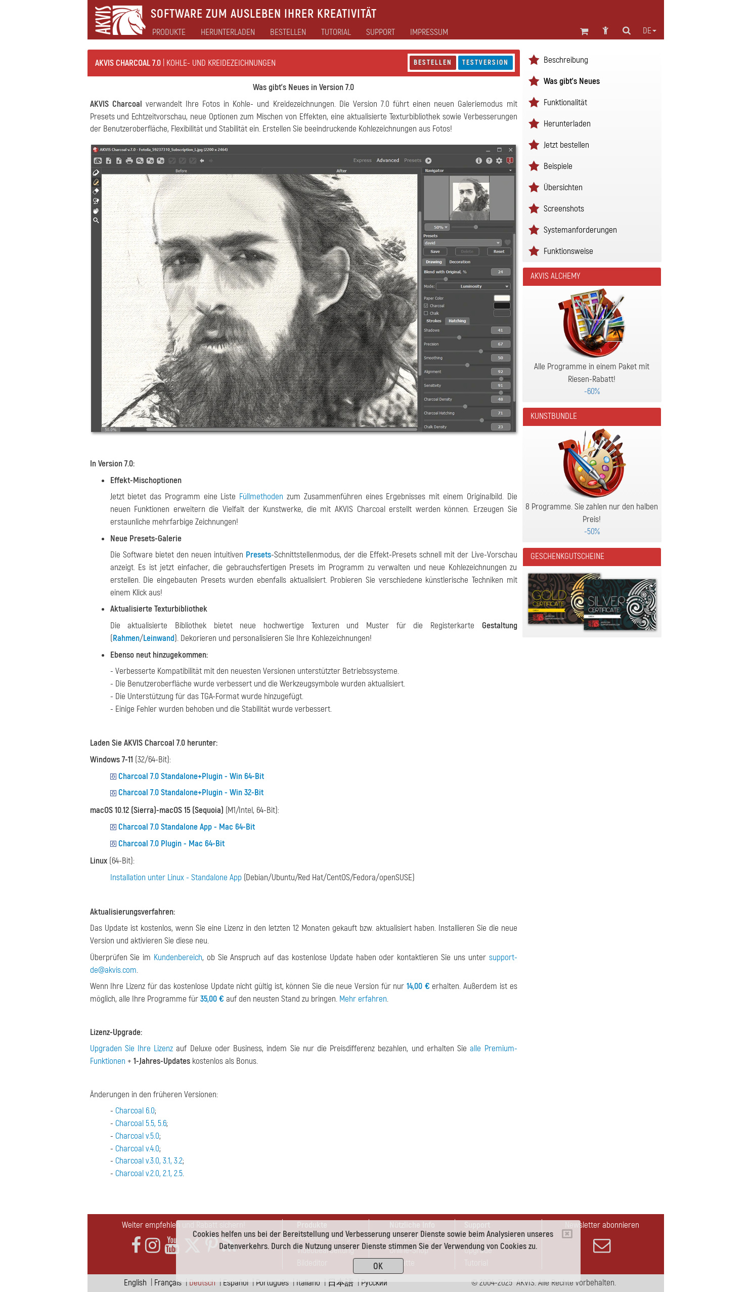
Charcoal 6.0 (135, 1110)
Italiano (308, 1282)
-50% (592, 531)
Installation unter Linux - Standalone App (176, 877)
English (135, 1282)
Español (235, 1282)
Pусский (374, 1282)
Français (168, 1282)
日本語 (341, 1282)
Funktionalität (565, 102)
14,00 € (418, 986)
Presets (258, 554)
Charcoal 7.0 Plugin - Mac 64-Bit (171, 843)
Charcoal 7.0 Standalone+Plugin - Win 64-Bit (191, 776)
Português (272, 1282)
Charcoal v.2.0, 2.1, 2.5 (149, 1173)
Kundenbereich (178, 957)
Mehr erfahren (363, 999)
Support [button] (380, 32)
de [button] (649, 31)
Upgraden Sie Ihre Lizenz (131, 1048)
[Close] (567, 1233)
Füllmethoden (261, 496)
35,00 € (212, 999)
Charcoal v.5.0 (137, 1136)
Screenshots (564, 208)
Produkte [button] (169, 32)
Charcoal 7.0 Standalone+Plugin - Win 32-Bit (190, 792)
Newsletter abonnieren (602, 1237)
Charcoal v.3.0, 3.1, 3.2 (149, 1160)
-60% (592, 391)
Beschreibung (566, 60)
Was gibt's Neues (572, 81)
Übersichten (563, 187)
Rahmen (126, 638)
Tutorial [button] (336, 32)
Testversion (485, 62)
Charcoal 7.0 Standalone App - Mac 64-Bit (186, 827)
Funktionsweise (568, 251)
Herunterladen (228, 32)
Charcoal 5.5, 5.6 (140, 1123)
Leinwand (158, 638)
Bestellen (433, 62)
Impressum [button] (429, 32)
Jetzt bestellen (566, 145)
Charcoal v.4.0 (137, 1148)
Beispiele (558, 166)
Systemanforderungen (580, 230)
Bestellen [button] (288, 32)
